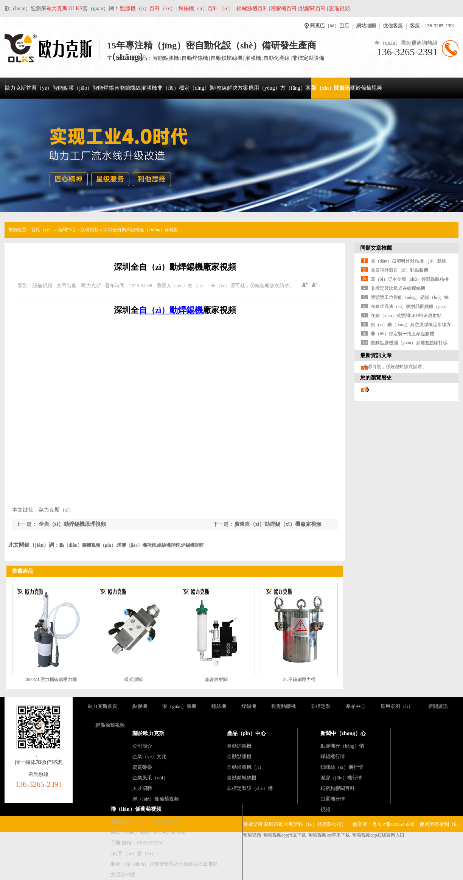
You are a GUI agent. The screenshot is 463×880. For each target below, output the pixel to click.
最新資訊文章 (376, 355)
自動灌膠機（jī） (245, 767)
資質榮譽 (142, 767)
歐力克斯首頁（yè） (28, 88)
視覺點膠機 (283, 706)
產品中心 (355, 706)
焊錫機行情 (332, 756)
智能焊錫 (103, 88)
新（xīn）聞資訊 (330, 88)
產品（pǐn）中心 (246, 733)
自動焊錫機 (239, 746)
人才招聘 (142, 788)
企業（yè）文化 (149, 756)
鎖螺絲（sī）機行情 (341, 767)
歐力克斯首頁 (102, 706)
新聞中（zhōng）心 (343, 733)
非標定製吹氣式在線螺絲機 (398, 288)
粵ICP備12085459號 (393, 824)
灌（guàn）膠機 (179, 706)
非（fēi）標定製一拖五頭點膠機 (403, 333)
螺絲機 (218, 706)
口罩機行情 (332, 799)
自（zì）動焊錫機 (171, 310)
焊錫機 (248, 706)
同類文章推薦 (376, 248)
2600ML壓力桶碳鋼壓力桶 (51, 679)
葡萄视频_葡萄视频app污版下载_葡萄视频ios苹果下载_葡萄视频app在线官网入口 (323, 835)
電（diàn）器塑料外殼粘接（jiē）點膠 (409, 261)
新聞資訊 (438, 706)
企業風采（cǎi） (150, 777)
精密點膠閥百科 (337, 788)
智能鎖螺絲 (127, 88)
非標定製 (321, 706)
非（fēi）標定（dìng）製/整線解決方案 (202, 88)
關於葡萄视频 (366, 88)
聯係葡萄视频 (110, 725)
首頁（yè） (42, 229)
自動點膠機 (239, 756)
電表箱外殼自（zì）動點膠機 (400, 270)
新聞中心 (67, 229)
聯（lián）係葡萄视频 (155, 799)
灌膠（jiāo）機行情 (341, 777)
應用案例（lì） (397, 706)
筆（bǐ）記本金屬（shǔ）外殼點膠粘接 (410, 279)
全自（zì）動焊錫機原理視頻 (71, 524)
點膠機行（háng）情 (342, 746)
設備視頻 (90, 229)
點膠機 (139, 706)
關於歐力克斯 (148, 733)
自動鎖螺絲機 (241, 777)
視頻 (325, 809)
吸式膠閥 (133, 679)
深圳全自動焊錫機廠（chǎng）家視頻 (140, 229)
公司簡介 (142, 746)
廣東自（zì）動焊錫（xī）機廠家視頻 (278, 524)
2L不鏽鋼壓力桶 (299, 679)
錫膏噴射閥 (216, 679)
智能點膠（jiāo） (72, 88)
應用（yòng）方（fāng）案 (280, 88)
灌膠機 (149, 88)
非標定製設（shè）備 (250, 788)
